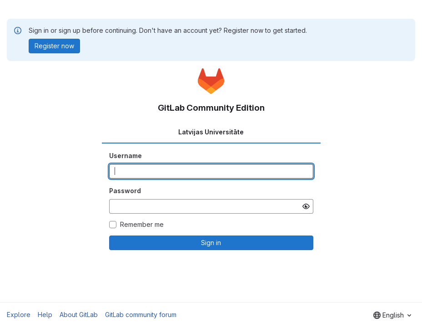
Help (45, 314)
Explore (18, 314)
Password (125, 191)
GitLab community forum (140, 314)
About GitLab (79, 314)
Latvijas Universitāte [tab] (211, 132)
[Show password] (306, 206)
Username (125, 155)
